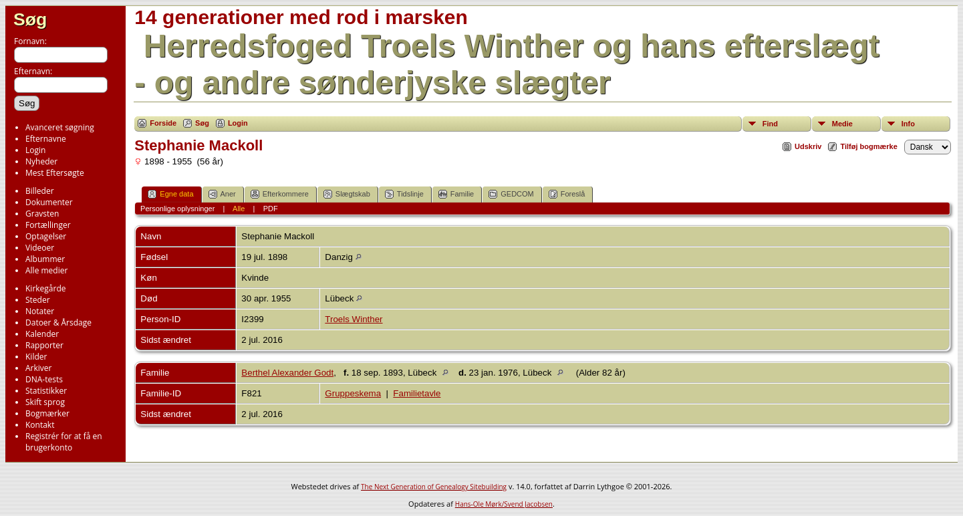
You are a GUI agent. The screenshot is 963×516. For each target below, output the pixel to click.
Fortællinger (48, 225)
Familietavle (416, 393)
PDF (270, 209)
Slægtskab (346, 194)
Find (770, 124)
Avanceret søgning (59, 127)
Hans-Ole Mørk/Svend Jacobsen (504, 504)
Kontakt (39, 424)
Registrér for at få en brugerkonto (63, 441)
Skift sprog (45, 402)
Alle (239, 209)
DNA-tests (44, 379)
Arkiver (38, 368)
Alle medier (46, 270)
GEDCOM (511, 194)
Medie (842, 124)
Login (35, 150)
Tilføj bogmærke (868, 146)
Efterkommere (280, 194)
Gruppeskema (353, 393)
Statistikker (46, 390)
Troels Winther (353, 319)
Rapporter (44, 345)
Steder (37, 299)
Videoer (39, 247)
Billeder (39, 191)
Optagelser (45, 236)
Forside (163, 123)
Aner (222, 194)
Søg (30, 19)
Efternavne (45, 138)
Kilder (36, 356)
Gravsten (42, 213)
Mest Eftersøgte (54, 172)
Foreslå (567, 194)
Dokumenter (49, 202)
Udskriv (808, 146)
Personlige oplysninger (177, 209)
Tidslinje (404, 194)
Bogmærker (47, 413)
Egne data (170, 194)
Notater (39, 311)
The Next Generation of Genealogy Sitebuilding (434, 486)
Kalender (42, 334)
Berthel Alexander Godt (287, 373)
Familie (456, 194)
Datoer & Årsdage (58, 322)
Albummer (45, 259)
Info (908, 124)
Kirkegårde (45, 288)
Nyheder (41, 161)
